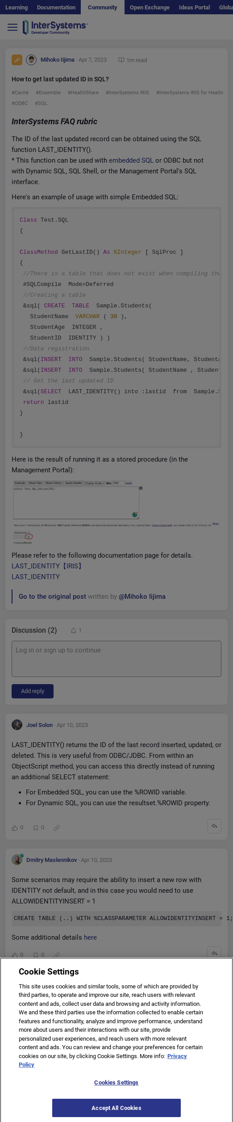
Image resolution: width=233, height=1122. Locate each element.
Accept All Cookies (116, 1112)
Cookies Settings (116, 1087)
